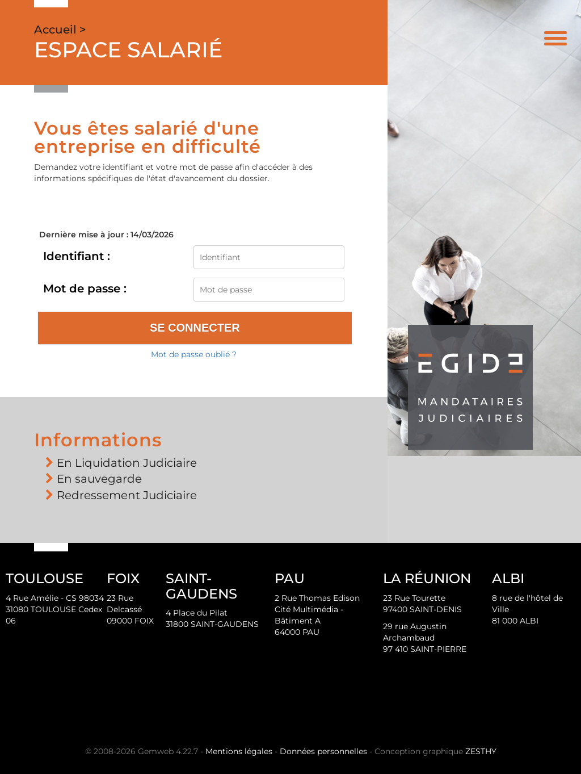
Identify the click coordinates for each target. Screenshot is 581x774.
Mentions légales (238, 751)
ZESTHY (480, 751)
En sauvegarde (99, 479)
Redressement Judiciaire (127, 495)
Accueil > (60, 29)
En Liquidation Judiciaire (127, 463)
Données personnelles (323, 751)
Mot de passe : (85, 288)
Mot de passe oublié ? (194, 354)
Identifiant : (76, 256)
